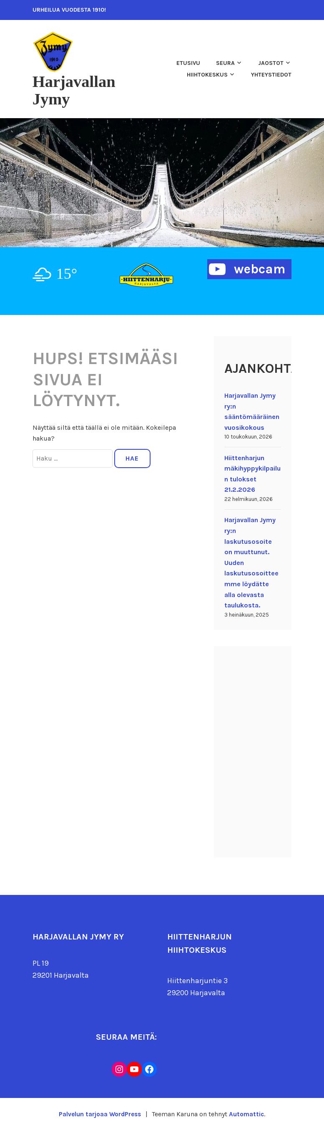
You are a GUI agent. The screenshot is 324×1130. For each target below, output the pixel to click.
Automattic (248, 1114)
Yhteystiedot (271, 74)
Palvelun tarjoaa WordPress (99, 1114)
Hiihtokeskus (207, 74)
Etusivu (188, 63)
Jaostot (271, 63)
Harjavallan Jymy (78, 90)
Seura (225, 63)
